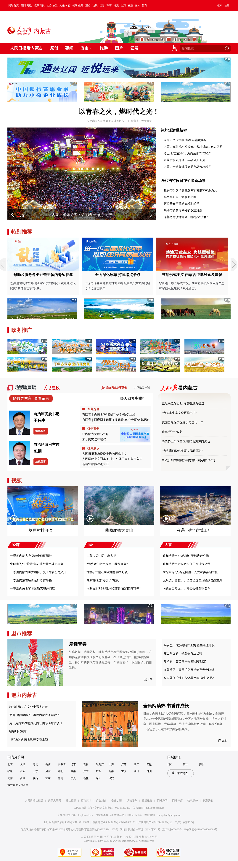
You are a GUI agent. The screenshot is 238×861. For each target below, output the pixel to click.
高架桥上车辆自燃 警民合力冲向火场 (186, 441)
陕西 (35, 778)
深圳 (98, 778)
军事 (109, 5)
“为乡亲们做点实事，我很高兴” (182, 450)
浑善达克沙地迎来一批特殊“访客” (186, 217)
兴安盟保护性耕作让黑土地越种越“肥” (189, 677)
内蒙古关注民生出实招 (101, 555)
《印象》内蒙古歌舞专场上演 (28, 739)
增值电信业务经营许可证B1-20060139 (113, 822)
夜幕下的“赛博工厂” (195, 530)
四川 (136, 771)
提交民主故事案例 (116, 387)
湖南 (73, 771)
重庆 (123, 771)
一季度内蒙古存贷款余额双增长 (31, 555)
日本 (170, 764)
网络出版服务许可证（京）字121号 (140, 829)
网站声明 (162, 800)
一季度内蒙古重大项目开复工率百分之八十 (38, 572)
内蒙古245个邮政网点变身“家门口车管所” (113, 588)
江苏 (123, 764)
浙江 (136, 764)
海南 (111, 771)
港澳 (116, 5)
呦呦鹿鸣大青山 (119, 530)
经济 (16, 545)
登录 (220, 5)
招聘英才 (86, 800)
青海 (60, 778)
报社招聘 (71, 800)
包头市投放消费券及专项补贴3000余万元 (190, 190)
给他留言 (40, 431)
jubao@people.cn (155, 807)
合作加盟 (116, 800)
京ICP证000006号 (172, 829)
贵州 (149, 771)
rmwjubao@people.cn (169, 815)
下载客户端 (143, 387)
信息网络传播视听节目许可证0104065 (42, 829)
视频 (130, 5)
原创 (54, 48)
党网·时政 (26, 5)
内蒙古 (62, 764)
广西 (98, 771)
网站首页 (13, 5)
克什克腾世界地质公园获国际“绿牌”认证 (35, 723)
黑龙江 (100, 764)
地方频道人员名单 (17, 785)
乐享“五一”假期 (172, 431)
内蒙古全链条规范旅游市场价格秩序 (187, 166)
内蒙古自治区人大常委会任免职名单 (186, 588)
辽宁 (73, 764)
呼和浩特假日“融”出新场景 (183, 181)
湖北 (60, 771)
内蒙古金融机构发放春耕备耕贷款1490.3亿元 (193, 146)
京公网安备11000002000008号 (200, 829)
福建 (10, 771)
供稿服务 (132, 800)
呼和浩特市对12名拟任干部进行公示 (186, 564)
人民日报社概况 (34, 800)
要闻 (69, 48)
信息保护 (192, 800)
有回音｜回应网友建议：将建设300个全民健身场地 (115, 419)
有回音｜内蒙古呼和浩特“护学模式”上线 (108, 414)
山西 (48, 764)
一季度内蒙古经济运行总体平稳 (31, 580)
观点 (88, 5)
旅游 (104, 48)
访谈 (95, 5)
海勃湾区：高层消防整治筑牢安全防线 (189, 669)
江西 (22, 771)
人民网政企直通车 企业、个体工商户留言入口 (112, 458)
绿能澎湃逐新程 (174, 130)
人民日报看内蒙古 (26, 48)
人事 (168, 545)
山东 (35, 771)
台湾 (123, 5)
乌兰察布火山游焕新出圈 (180, 197)
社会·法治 (52, 5)
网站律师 (177, 800)
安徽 (149, 764)
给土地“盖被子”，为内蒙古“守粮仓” (187, 153)
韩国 (185, 764)
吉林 (86, 764)
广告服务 (101, 800)
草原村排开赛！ (42, 530)
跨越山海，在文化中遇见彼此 (28, 706)
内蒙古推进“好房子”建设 (102, 580)
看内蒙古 (187, 388)
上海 (111, 764)
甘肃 (48, 778)
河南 (48, 771)
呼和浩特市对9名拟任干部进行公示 (186, 555)
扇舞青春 (78, 644)
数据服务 (147, 800)
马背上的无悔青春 (141, 121)
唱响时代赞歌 (18, 731)
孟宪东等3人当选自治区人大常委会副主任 (190, 572)
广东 (86, 771)
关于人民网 (54, 800)
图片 (137, 5)
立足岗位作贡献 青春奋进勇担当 (105, 121)
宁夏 (73, 778)
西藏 (22, 778)
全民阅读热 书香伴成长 (166, 705)
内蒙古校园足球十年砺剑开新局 (184, 160)
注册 (227, 5)
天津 (22, 764)
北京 (10, 764)
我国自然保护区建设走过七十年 (182, 422)
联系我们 (208, 800)
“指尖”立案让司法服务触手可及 (107, 572)
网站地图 (182, 773)
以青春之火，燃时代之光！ (119, 111)
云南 (10, 778)
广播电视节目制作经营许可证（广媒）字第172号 (166, 822)
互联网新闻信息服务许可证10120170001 (66, 822)
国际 (102, 5)
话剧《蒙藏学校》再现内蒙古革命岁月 (34, 715)
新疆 (86, 778)
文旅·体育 (65, 5)
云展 (134, 48)
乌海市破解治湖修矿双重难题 (183, 210)
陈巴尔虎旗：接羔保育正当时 (183, 653)
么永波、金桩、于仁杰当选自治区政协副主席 (192, 580)
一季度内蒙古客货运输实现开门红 (32, 588)
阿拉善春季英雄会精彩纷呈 (181, 203)
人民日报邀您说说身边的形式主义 (104, 453)
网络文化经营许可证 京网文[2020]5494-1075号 (91, 829)
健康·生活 (77, 5)
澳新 (201, 764)
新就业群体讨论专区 (95, 464)
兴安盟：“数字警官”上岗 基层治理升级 (189, 645)
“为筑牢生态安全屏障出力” (179, 412)
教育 (144, 5)
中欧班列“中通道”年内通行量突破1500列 (188, 460)
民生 (92, 545)
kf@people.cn (85, 815)
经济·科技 (39, 5)
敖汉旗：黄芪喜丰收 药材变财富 (185, 661)
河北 (35, 764)
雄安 (111, 778)
